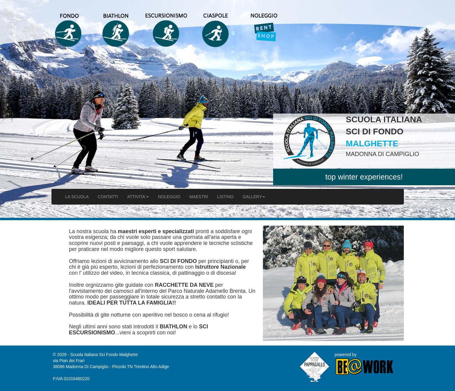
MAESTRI (198, 196)
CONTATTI (108, 196)
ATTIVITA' (138, 196)
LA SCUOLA (77, 196)
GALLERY (254, 196)
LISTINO (225, 196)
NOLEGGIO (169, 196)
